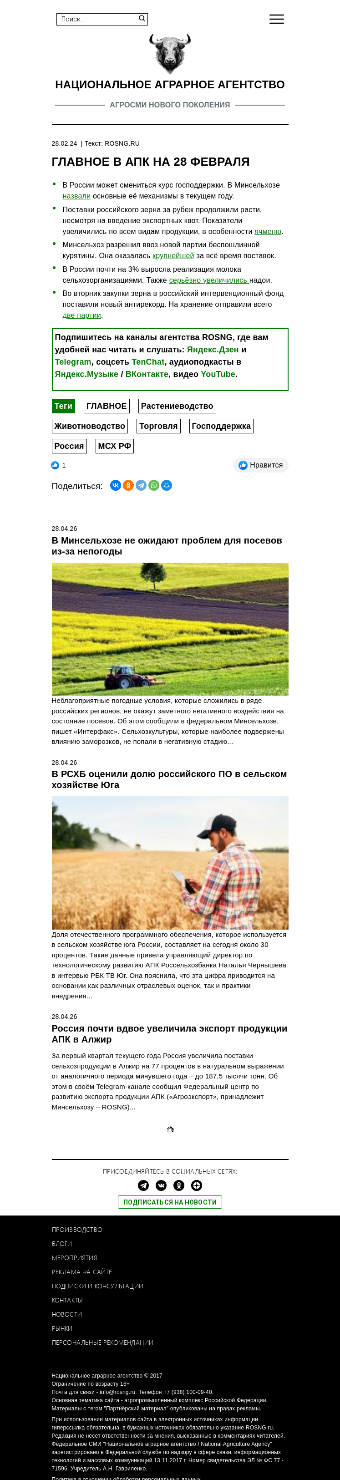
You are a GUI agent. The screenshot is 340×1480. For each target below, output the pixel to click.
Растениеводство (177, 406)
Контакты (67, 1300)
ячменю (267, 231)
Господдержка (221, 426)
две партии (82, 315)
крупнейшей (173, 255)
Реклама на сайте (82, 1271)
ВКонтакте (147, 374)
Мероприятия (74, 1257)
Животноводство (90, 426)
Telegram (73, 361)
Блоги (62, 1243)
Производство (77, 1229)
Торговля (158, 426)
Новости (67, 1314)
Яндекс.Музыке (87, 374)
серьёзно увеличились (209, 280)
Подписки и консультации (98, 1286)
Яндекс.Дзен (213, 349)
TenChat (148, 361)
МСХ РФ (115, 446)
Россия (69, 446)
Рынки (62, 1328)
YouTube (218, 374)
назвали (77, 196)
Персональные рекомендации (103, 1342)
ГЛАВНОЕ (106, 406)
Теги (63, 406)
